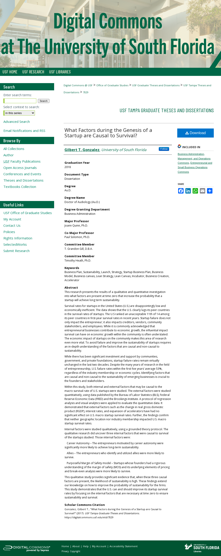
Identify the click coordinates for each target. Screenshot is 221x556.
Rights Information (17, 238)
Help (86, 546)
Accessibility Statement (124, 546)
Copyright (75, 551)
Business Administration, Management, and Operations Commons (194, 158)
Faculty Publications (22, 161)
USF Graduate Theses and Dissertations (156, 85)
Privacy (65, 551)
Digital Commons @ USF (78, 85)
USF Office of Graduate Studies (27, 212)
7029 (85, 92)
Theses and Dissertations (23, 180)
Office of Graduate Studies (112, 85)
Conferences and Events (22, 174)
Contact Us (12, 225)
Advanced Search (16, 121)
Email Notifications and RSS (24, 130)
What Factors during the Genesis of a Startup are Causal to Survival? (108, 132)
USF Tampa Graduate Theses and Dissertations (167, 110)
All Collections (13, 148)
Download (195, 133)
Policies (9, 231)
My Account (12, 219)
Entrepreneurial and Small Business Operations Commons (195, 167)
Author (8, 155)
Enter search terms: (17, 95)
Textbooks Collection (19, 186)
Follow (164, 148)
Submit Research (16, 250)
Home (66, 546)
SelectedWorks (15, 244)
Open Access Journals (20, 167)
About (76, 546)
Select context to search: (21, 107)
